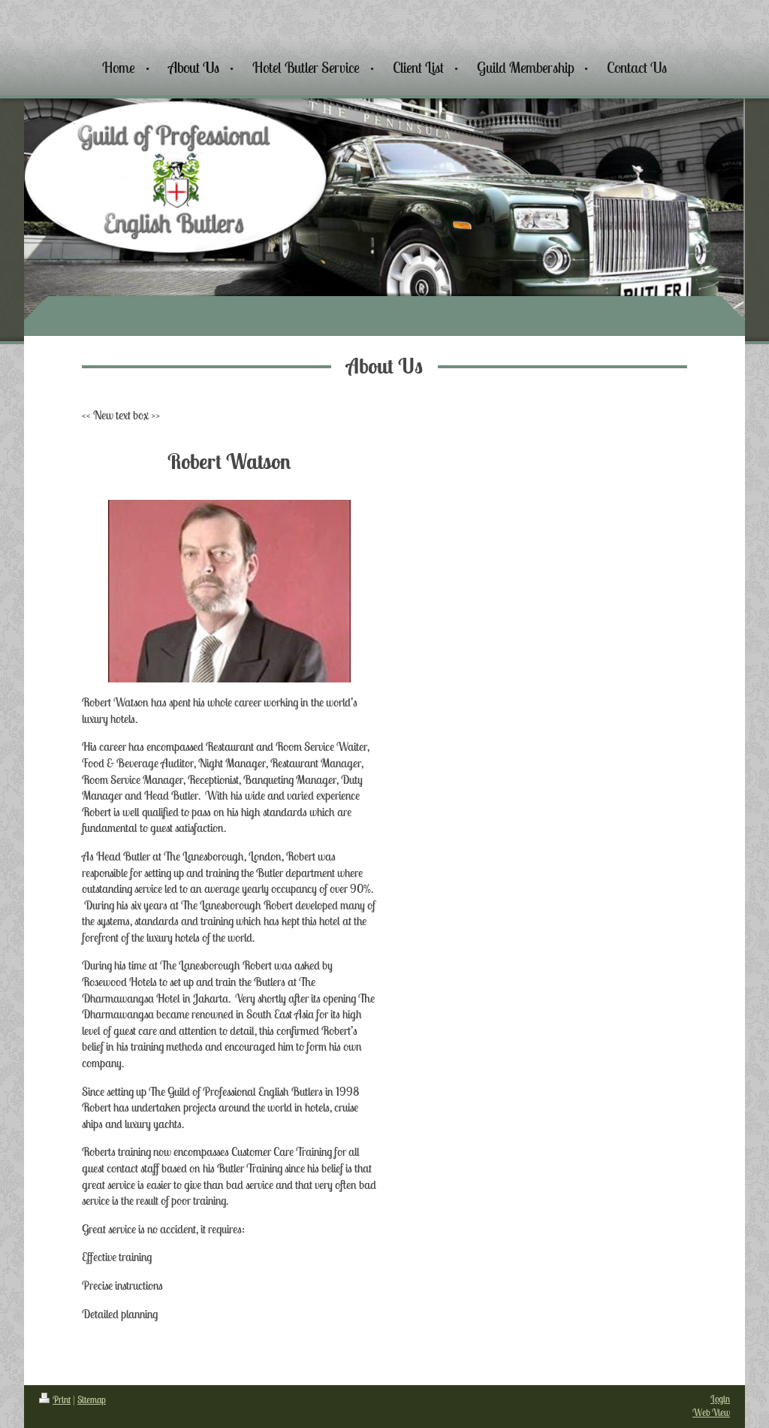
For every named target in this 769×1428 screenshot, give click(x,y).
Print (55, 1399)
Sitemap (91, 1399)
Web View (711, 1412)
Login (720, 1399)
